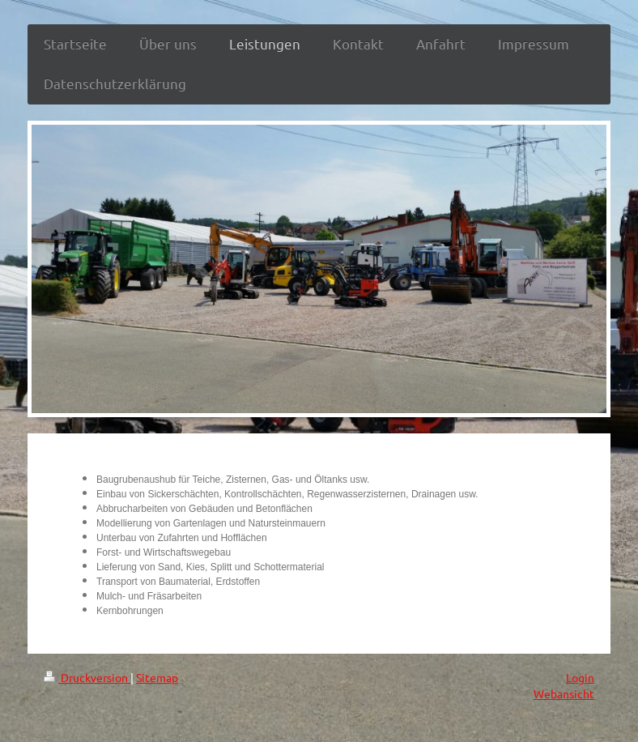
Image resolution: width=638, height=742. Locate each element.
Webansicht (564, 693)
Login (580, 677)
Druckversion (87, 677)
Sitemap (157, 677)
